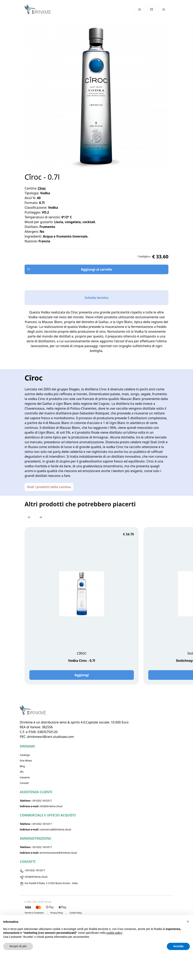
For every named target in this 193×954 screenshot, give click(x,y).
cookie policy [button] (114, 932)
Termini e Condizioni (34, 912)
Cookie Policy (76, 912)
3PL (22, 772)
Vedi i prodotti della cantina (49, 487)
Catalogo (25, 755)
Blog (22, 766)
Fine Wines (26, 760)
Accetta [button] (178, 946)
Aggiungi (82, 675)
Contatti (24, 783)
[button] (29, 517)
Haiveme (25, 777)
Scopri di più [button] (18, 946)
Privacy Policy (56, 912)
